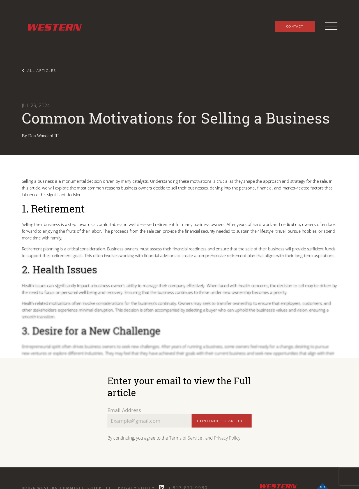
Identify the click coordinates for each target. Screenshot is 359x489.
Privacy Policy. (227, 438)
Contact (294, 26)
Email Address (124, 410)
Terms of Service (185, 438)
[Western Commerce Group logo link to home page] (53, 26)
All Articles (39, 70)
